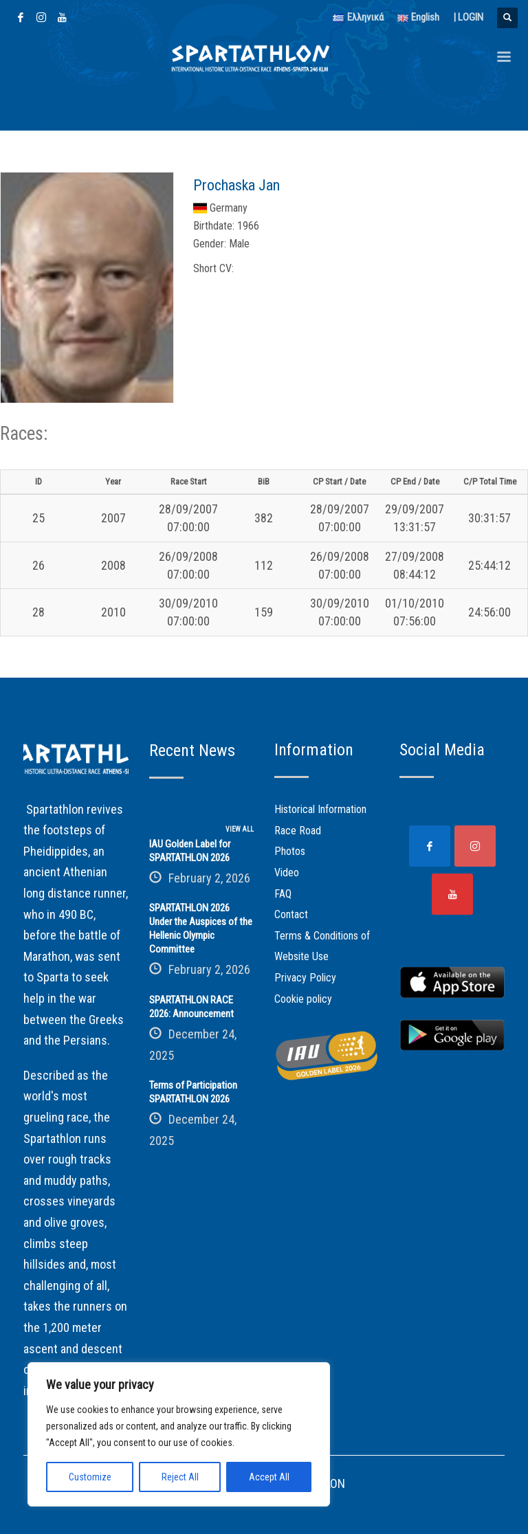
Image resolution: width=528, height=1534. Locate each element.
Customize (90, 1476)
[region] (179, 1434)
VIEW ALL (240, 829)
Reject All (180, 1476)
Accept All (269, 1476)
